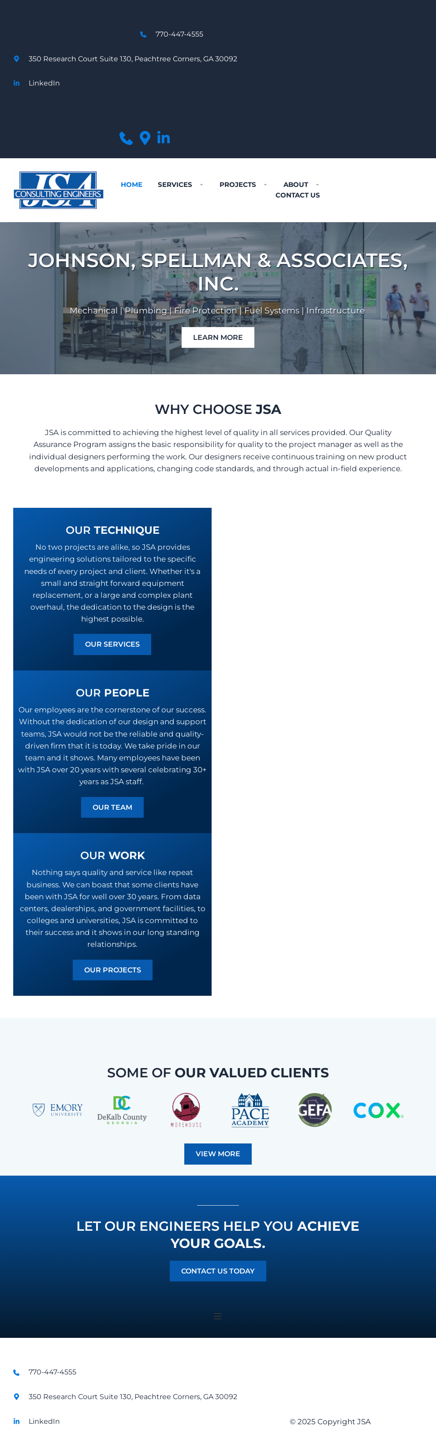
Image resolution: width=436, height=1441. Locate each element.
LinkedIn (44, 83)
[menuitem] (132, 184)
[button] (218, 1316)
